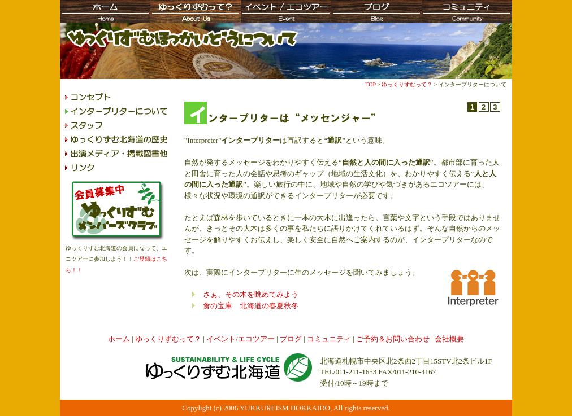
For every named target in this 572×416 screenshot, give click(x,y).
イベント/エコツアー (240, 339)
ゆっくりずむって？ (407, 84)
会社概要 (449, 339)
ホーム (119, 339)
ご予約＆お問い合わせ (393, 339)
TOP (370, 84)
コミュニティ (329, 339)
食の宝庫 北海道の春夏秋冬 (250, 305)
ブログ (291, 339)
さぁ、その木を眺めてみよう (250, 294)
